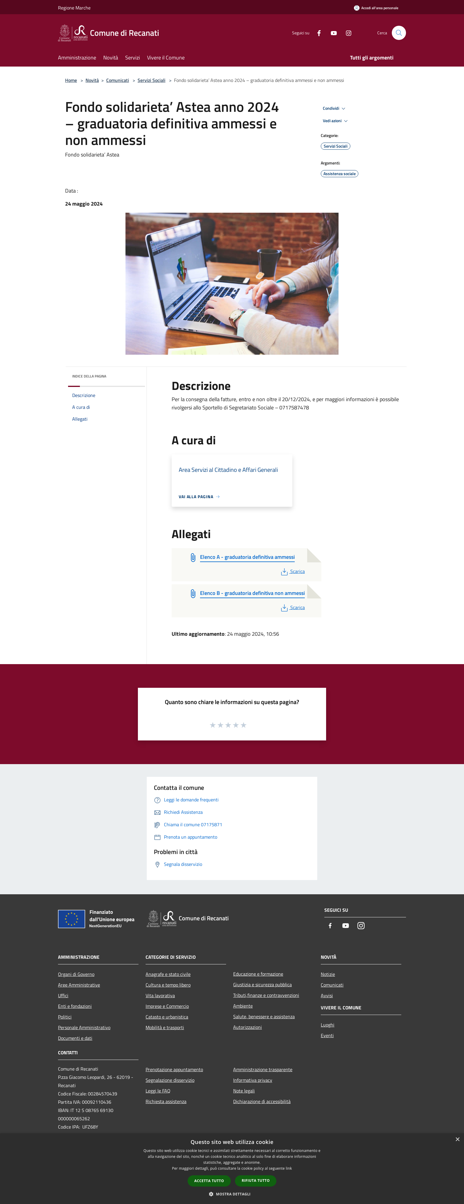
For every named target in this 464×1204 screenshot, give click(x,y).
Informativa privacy (252, 1080)
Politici (65, 1016)
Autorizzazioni (247, 1027)
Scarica (292, 571)
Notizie (328, 974)
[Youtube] (331, 33)
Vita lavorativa (160, 995)
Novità (92, 80)
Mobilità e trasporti (165, 1027)
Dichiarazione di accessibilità (262, 1101)
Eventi (327, 1035)
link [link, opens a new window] (289, 1168)
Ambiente (243, 1005)
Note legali (244, 1090)
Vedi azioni (336, 121)
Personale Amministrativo (84, 1027)
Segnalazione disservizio (170, 1080)
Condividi (335, 108)
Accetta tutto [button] (209, 1180)
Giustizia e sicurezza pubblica (262, 984)
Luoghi (327, 1024)
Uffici (63, 995)
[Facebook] (317, 33)
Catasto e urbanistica (167, 1016)
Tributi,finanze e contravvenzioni (266, 995)
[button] (232, 1194)
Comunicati (117, 80)
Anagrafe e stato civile (168, 974)
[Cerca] (399, 33)
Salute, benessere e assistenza (264, 1016)
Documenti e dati (75, 1038)
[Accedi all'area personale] (376, 8)
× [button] (457, 1139)
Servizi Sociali (151, 80)
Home (71, 80)
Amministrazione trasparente (262, 1069)
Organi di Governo (76, 974)
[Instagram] (346, 33)
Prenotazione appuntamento (174, 1069)
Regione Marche (74, 7)
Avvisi (327, 995)
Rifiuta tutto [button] (256, 1180)
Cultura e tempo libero (168, 984)
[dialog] (232, 1168)
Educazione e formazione (258, 973)
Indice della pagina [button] (89, 376)
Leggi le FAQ (158, 1090)
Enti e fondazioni (75, 1006)
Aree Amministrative (79, 984)
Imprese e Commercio (167, 1006)
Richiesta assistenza (166, 1101)
